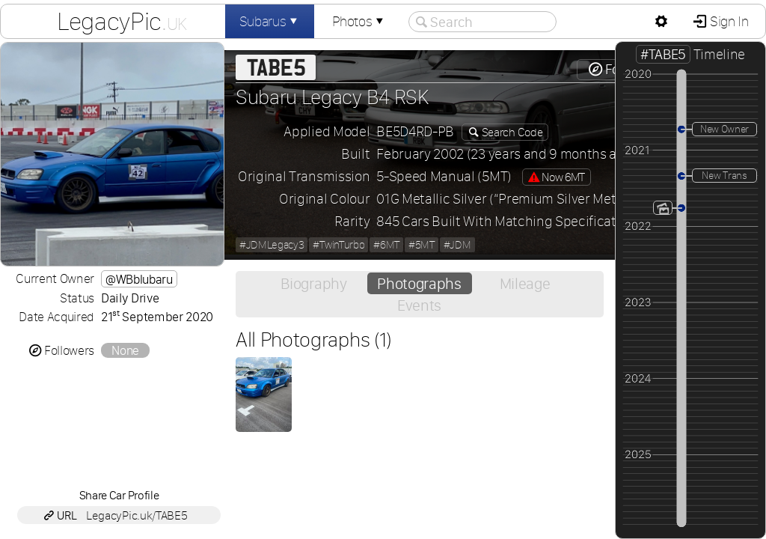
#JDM (457, 245)
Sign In (727, 21)
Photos (359, 21)
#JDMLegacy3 (271, 245)
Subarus (270, 21)
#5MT (421, 245)
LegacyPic (122, 21)
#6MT (386, 245)
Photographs (419, 283)
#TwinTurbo (338, 245)
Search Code (510, 132)
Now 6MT (556, 177)
